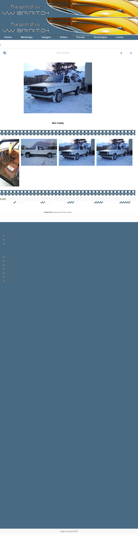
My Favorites (11, 277)
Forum (80, 37)
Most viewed (10, 269)
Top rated (9, 273)
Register (9, 240)
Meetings (27, 37)
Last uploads (10, 261)
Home (8, 37)
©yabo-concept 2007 (69, 531)
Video (63, 37)
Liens (119, 37)
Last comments (12, 265)
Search (8, 281)
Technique (100, 37)
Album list (9, 257)
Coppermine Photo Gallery (62, 212)
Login (7, 244)
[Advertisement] (12, 306)
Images (46, 37)
